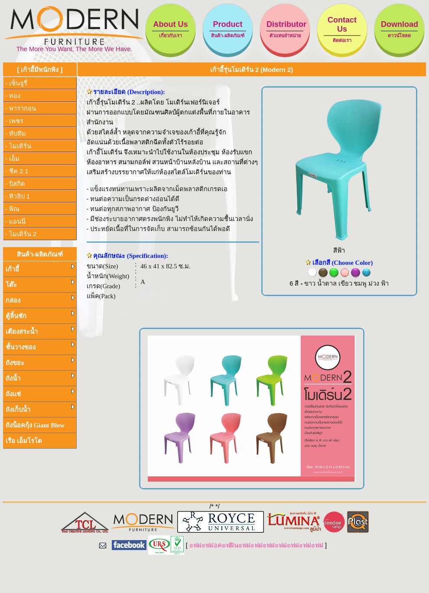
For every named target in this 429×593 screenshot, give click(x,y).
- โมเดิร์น (18, 146)
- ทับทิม (15, 133)
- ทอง (12, 95)
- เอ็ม (12, 158)
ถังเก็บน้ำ (40, 408)
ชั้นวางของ (40, 346)
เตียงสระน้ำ (40, 330)
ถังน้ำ (40, 377)
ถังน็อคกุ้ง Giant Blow (35, 425)
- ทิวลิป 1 (17, 196)
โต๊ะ (40, 284)
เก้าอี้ (40, 268)
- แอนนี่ (15, 221)
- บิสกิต (15, 183)
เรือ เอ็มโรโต (24, 440)
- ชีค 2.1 (16, 171)
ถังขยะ (40, 362)
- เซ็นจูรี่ (16, 83)
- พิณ (12, 208)
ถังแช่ (40, 393)
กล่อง (40, 299)
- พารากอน (20, 108)
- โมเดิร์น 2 (20, 234)
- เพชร (14, 120)
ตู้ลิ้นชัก (40, 315)
